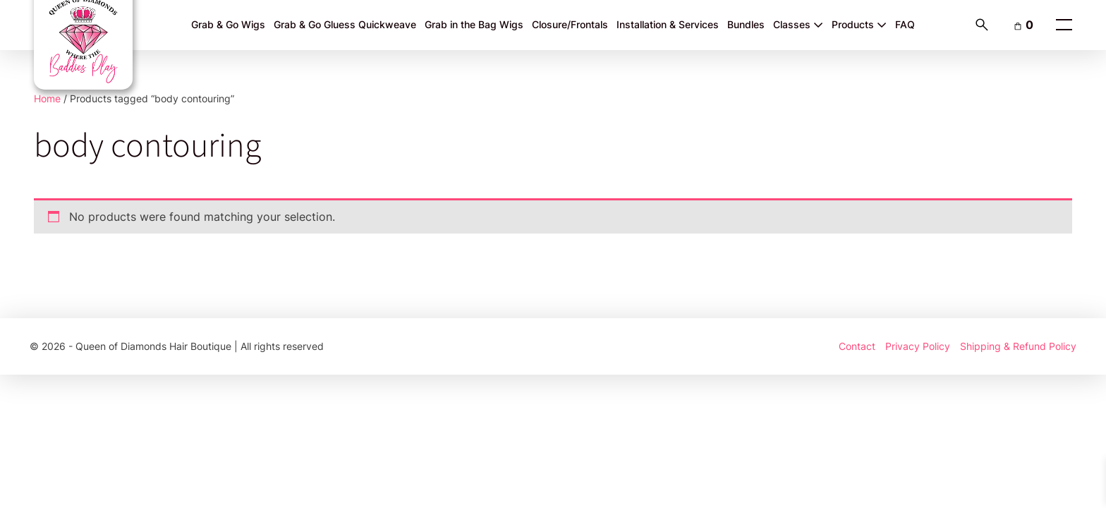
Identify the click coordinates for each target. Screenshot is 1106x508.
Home (47, 98)
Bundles (746, 24)
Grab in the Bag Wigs (474, 24)
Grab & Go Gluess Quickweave (345, 24)
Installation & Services (667, 24)
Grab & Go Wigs (228, 24)
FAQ (905, 24)
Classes (798, 24)
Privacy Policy (917, 346)
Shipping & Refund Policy (1018, 346)
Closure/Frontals (570, 24)
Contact (857, 346)
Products (859, 24)
